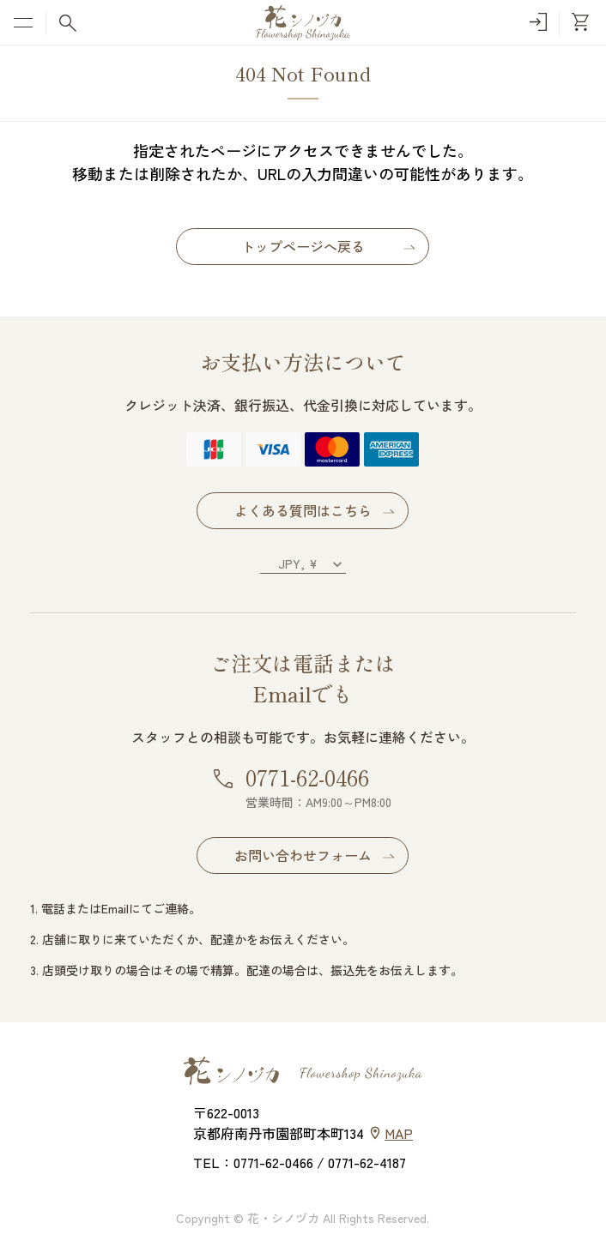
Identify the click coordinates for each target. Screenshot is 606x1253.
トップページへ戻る (303, 246)
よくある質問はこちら (303, 510)
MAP (399, 1133)
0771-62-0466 (307, 776)
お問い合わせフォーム (303, 855)
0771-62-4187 (367, 1162)
